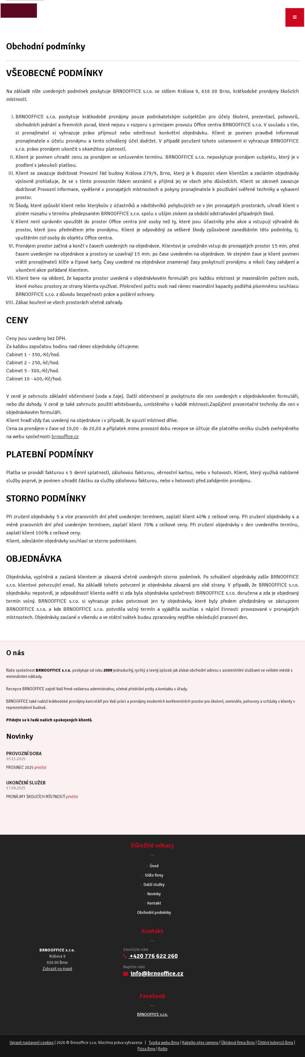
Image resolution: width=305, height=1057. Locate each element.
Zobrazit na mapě (57, 968)
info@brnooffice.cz (157, 973)
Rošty (163, 1048)
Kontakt (152, 903)
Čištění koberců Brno (275, 1042)
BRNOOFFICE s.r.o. (152, 1014)
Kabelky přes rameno (200, 1042)
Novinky (152, 893)
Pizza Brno (146, 1048)
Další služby (152, 884)
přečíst (40, 767)
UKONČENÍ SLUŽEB (26, 783)
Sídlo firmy (152, 875)
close (19, 10)
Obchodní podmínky (152, 912)
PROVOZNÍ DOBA (24, 753)
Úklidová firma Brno (238, 1042)
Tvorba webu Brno (164, 1042)
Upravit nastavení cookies (32, 1042)
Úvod (13, 28)
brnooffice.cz (65, 436)
